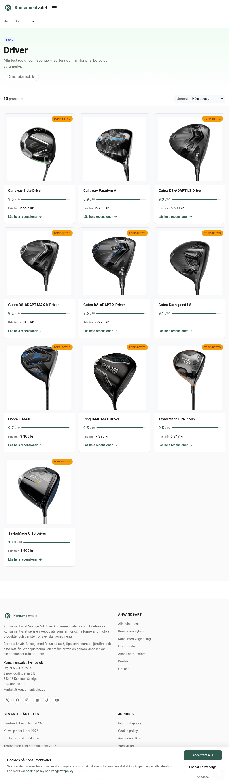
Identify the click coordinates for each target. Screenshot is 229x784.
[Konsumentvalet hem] (25, 7)
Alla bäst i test (128, 624)
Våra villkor (126, 746)
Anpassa (203, 777)
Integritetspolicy (130, 723)
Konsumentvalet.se (68, 626)
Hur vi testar (127, 646)
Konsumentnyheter (132, 631)
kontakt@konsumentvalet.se (24, 690)
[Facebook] (17, 700)
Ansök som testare (132, 654)
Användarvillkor (129, 738)
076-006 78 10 (14, 684)
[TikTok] (47, 700)
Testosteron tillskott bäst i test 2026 (30, 746)
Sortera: (183, 98)
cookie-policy (35, 771)
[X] (8, 700)
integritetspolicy (62, 771)
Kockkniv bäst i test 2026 (22, 738)
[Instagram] (27, 700)
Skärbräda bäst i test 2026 (23, 723)
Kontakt (123, 661)
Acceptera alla (203, 755)
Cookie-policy (128, 731)
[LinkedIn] (37, 700)
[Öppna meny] (136, 7)
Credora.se (97, 626)
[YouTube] (57, 700)
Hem (7, 21)
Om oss (123, 669)
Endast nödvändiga (203, 767)
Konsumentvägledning (134, 639)
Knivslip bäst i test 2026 (21, 731)
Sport (19, 21)
